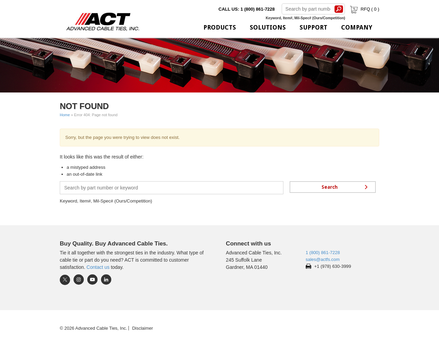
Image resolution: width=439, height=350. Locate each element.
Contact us (98, 267)
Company (356, 27)
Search (339, 9)
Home (65, 115)
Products (219, 27)
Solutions (268, 27)
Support (313, 27)
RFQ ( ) (364, 9)
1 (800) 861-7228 (323, 252)
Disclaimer (142, 328)
